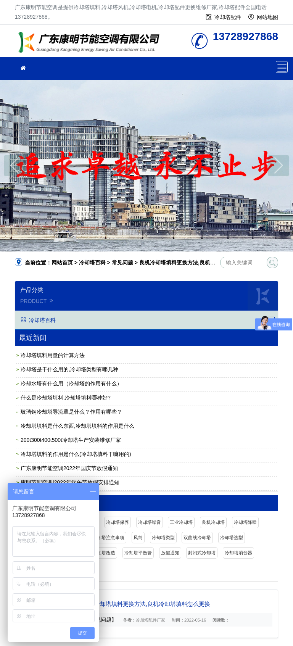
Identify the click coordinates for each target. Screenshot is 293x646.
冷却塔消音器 (238, 553)
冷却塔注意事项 (108, 537)
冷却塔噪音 (149, 522)
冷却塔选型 (231, 537)
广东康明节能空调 (91, 43)
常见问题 (122, 262)
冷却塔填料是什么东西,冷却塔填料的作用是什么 (77, 426)
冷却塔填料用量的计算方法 (53, 355)
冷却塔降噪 (245, 522)
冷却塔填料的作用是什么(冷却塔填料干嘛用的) (76, 454)
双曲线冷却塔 (197, 537)
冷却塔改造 (103, 553)
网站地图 (267, 17)
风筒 (138, 537)
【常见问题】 (101, 620)
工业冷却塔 (181, 522)
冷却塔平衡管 (138, 553)
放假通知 (170, 553)
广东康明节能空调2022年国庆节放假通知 (69, 468)
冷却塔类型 (163, 537)
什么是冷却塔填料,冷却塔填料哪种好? (66, 398)
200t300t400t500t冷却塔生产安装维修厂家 (71, 440)
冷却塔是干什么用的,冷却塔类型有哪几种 (69, 369)
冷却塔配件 (227, 17)
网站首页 (62, 262)
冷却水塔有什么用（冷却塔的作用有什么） (71, 383)
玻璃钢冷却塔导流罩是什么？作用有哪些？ (71, 412)
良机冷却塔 (213, 522)
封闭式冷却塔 (202, 553)
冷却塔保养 (117, 522)
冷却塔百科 (92, 262)
